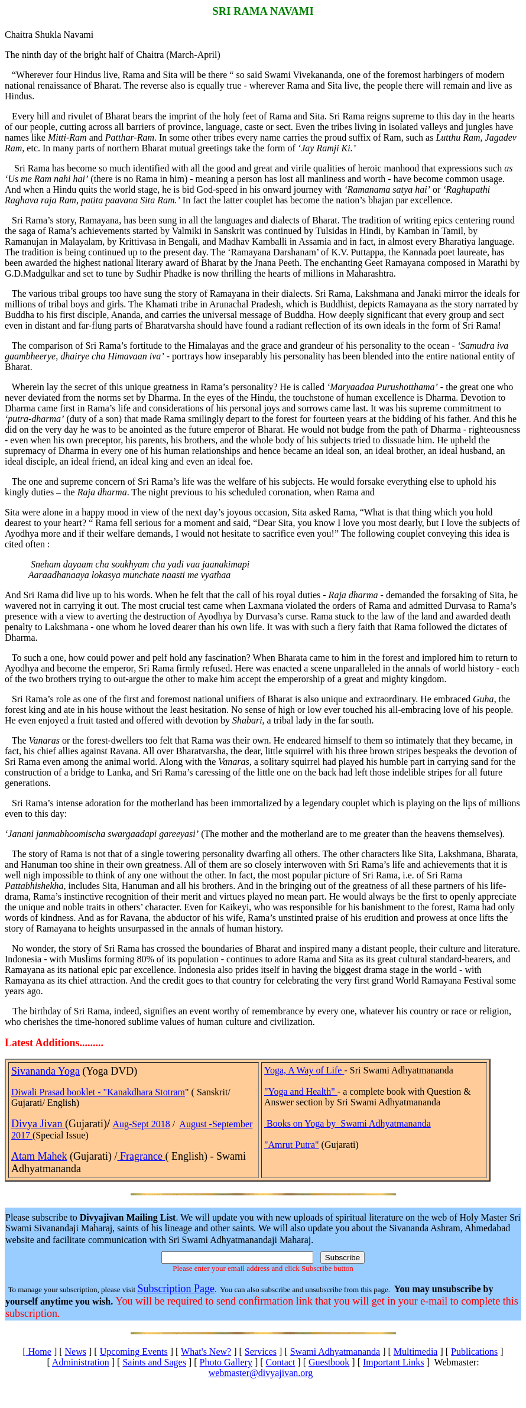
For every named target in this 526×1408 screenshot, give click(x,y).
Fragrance (141, 1156)
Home (38, 1352)
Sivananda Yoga (45, 1071)
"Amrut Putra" (291, 1145)
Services (261, 1352)
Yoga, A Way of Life (304, 1070)
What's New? (206, 1352)
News (75, 1352)
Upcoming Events (134, 1352)
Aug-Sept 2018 (141, 1124)
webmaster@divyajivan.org (261, 1373)
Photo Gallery (226, 1362)
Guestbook (329, 1362)
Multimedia (416, 1352)
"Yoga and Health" (300, 1091)
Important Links (393, 1362)
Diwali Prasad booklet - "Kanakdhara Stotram (98, 1092)
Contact (281, 1362)
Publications (474, 1352)
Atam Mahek (39, 1156)
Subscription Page (176, 1289)
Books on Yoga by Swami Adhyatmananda (349, 1123)
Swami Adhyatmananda (335, 1352)
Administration (80, 1362)
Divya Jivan (38, 1124)
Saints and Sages (154, 1362)
